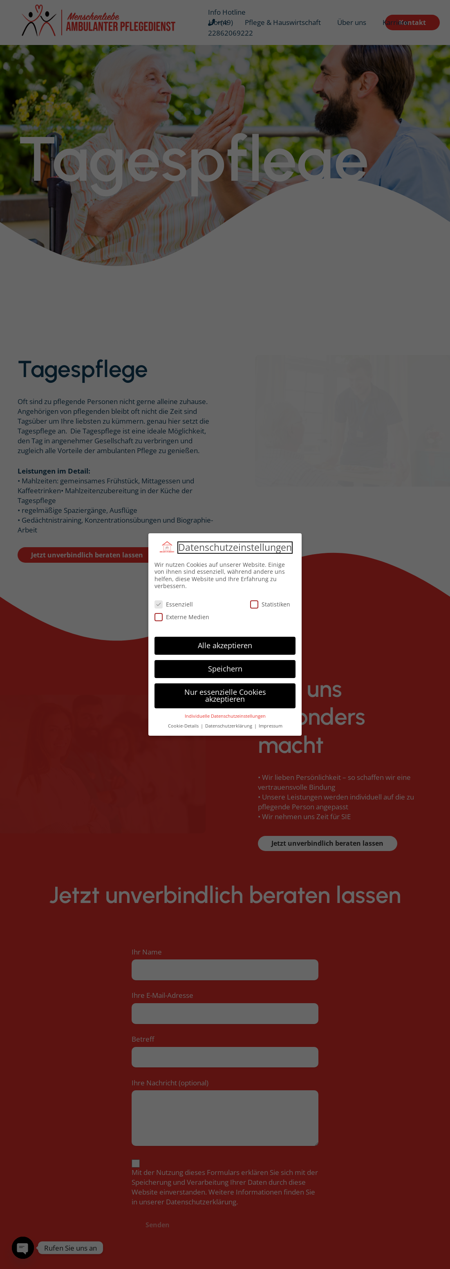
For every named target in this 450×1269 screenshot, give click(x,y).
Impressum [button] (270, 726)
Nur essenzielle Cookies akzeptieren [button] (225, 695)
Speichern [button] (225, 669)
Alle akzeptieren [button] (225, 645)
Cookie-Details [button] (184, 726)
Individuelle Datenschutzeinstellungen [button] (225, 716)
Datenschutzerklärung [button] (229, 726)
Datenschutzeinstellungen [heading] (235, 547)
